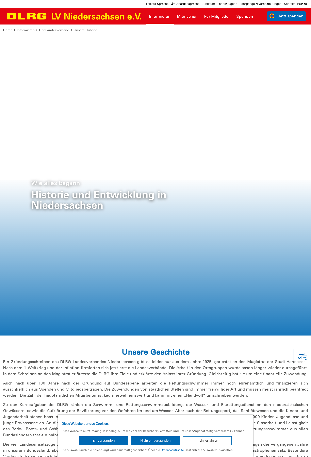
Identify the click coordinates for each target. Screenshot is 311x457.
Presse (302, 4)
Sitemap (53, 451)
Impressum (13, 451)
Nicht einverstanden (155, 440)
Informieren (26, 30)
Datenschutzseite (172, 450)
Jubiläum (208, 4)
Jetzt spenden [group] (286, 15)
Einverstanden (104, 440)
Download (256, 333)
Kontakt (289, 4)
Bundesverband (294, 451)
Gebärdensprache (185, 4)
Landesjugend (227, 4)
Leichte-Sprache (157, 4)
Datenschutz (34, 451)
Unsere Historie (85, 30)
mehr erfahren (207, 440)
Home (7, 30)
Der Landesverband (54, 30)
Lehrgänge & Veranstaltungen (260, 4)
